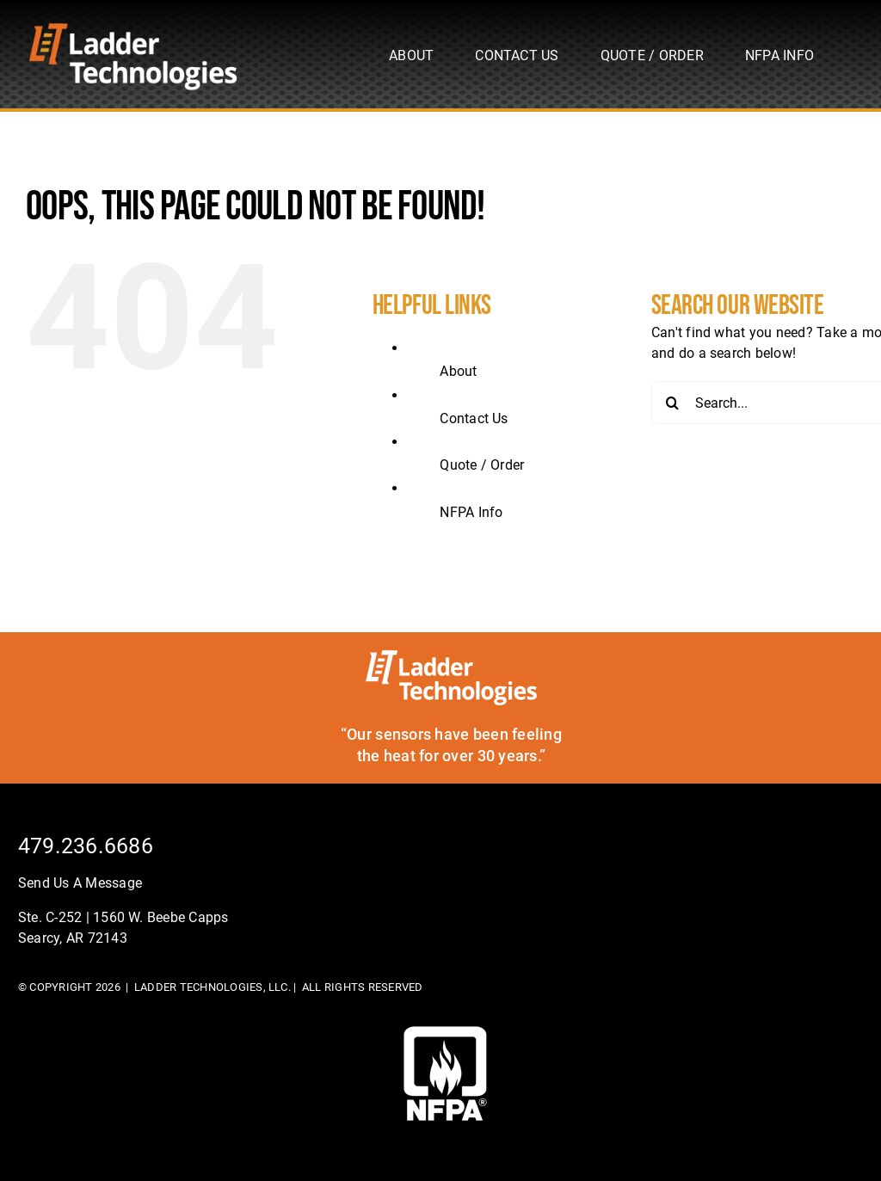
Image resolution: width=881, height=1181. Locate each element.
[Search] (672, 402)
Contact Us (474, 418)
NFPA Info (471, 512)
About (458, 371)
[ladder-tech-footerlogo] (451, 656)
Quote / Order (482, 465)
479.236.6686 (85, 845)
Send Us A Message (80, 883)
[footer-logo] (445, 1032)
